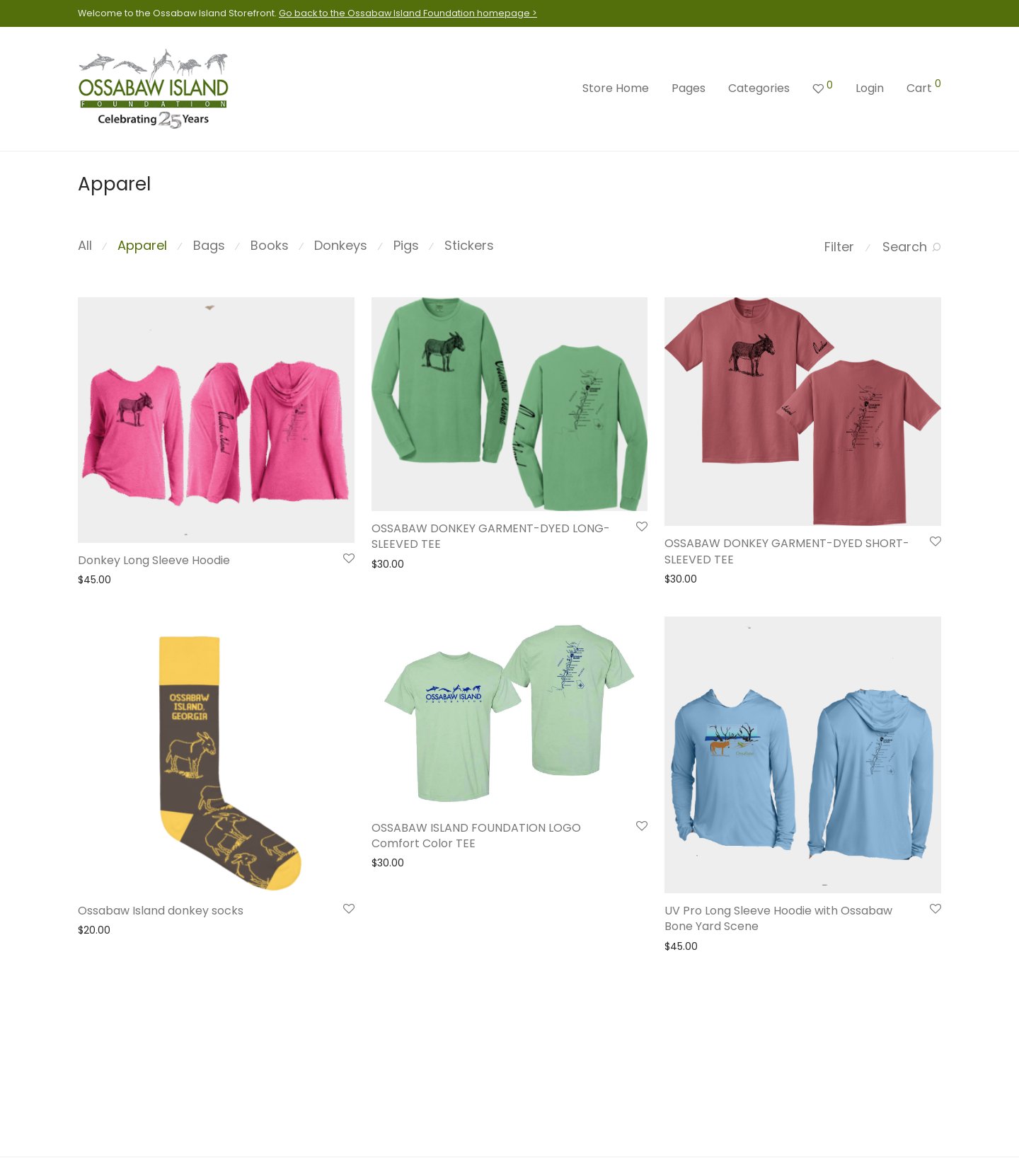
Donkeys (340, 245)
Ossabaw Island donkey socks (160, 910)
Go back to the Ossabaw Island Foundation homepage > (408, 13)
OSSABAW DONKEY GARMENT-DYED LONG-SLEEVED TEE (491, 536)
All (85, 245)
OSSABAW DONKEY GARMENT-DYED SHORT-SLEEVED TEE (786, 551)
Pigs (406, 245)
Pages (689, 88)
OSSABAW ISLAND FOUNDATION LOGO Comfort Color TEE (476, 836)
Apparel (142, 245)
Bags (209, 245)
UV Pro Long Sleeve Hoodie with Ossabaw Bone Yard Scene (778, 918)
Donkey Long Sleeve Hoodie (154, 560)
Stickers (469, 245)
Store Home (615, 88)
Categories (759, 88)
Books (270, 245)
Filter (839, 247)
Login (870, 88)
